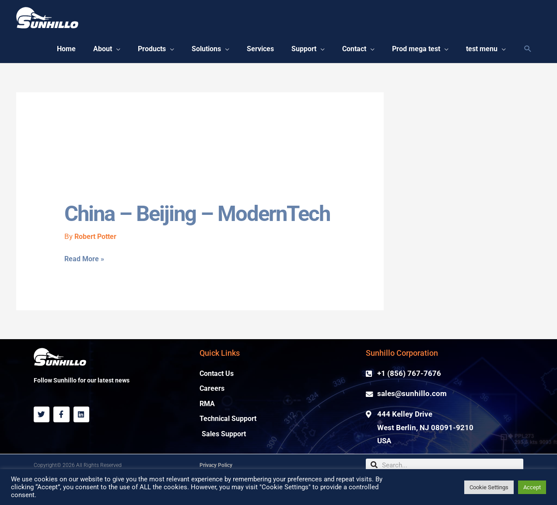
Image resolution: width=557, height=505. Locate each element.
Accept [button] (532, 487)
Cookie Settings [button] (488, 487)
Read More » (85, 286)
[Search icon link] (527, 50)
